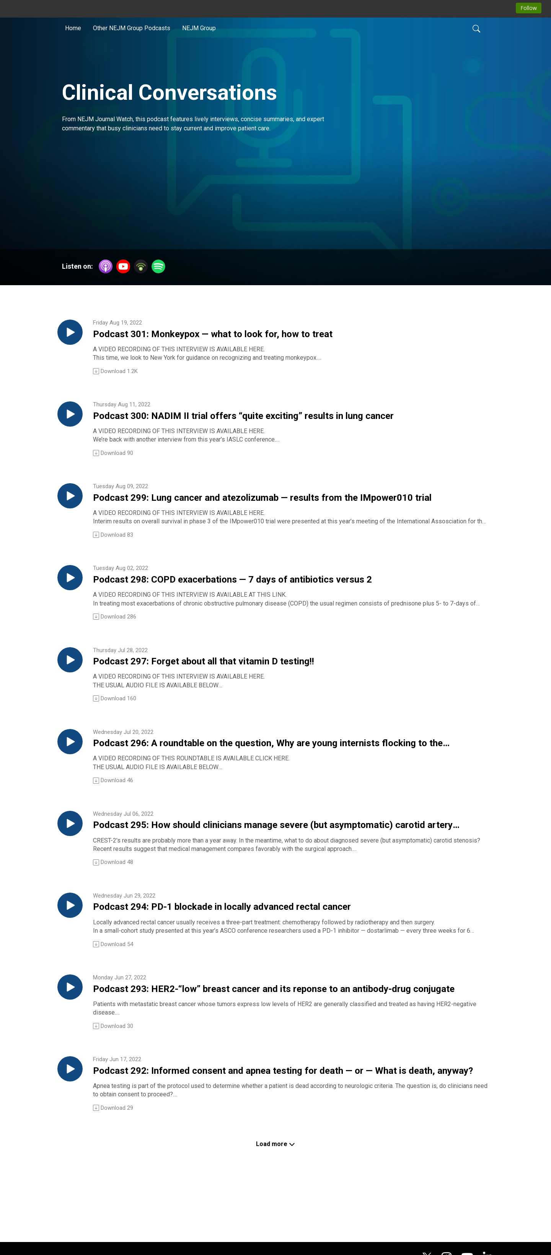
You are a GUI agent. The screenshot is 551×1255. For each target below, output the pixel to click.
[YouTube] (123, 266)
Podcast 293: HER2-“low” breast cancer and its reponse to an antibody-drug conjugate (279, 1035)
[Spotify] (158, 266)
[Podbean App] (141, 266)
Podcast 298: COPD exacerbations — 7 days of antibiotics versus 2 (267, 599)
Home (73, 28)
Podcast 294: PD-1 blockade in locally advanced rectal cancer (279, 948)
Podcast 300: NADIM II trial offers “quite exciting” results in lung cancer (274, 424)
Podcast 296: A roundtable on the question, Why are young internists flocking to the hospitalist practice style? (271, 773)
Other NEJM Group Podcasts (131, 28)
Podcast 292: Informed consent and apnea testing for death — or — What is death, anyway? (289, 1122)
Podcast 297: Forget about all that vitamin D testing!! (253, 686)
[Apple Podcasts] (105, 266)
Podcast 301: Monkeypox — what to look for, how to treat (265, 337)
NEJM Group (199, 28)
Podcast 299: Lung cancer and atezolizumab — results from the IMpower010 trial (285, 511)
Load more (275, 1198)
